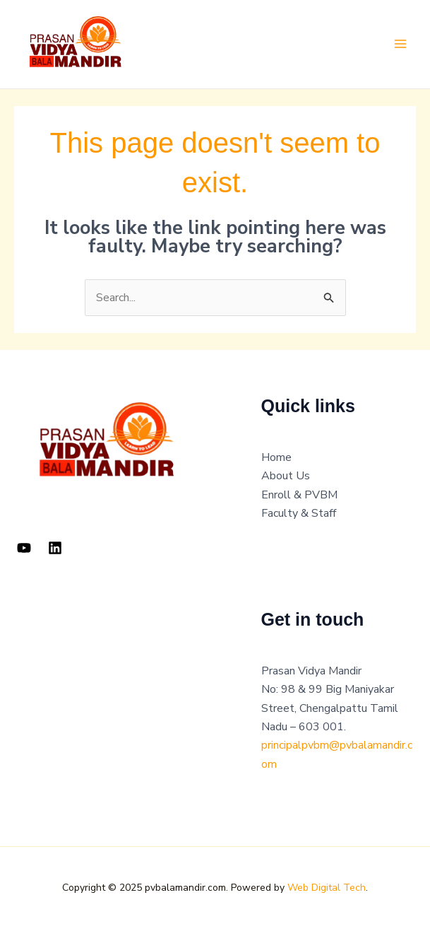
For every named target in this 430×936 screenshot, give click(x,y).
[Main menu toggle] (400, 43)
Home (276, 457)
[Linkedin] (55, 548)
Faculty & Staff (298, 513)
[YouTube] (24, 548)
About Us (285, 476)
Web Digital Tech (326, 887)
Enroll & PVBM (299, 495)
